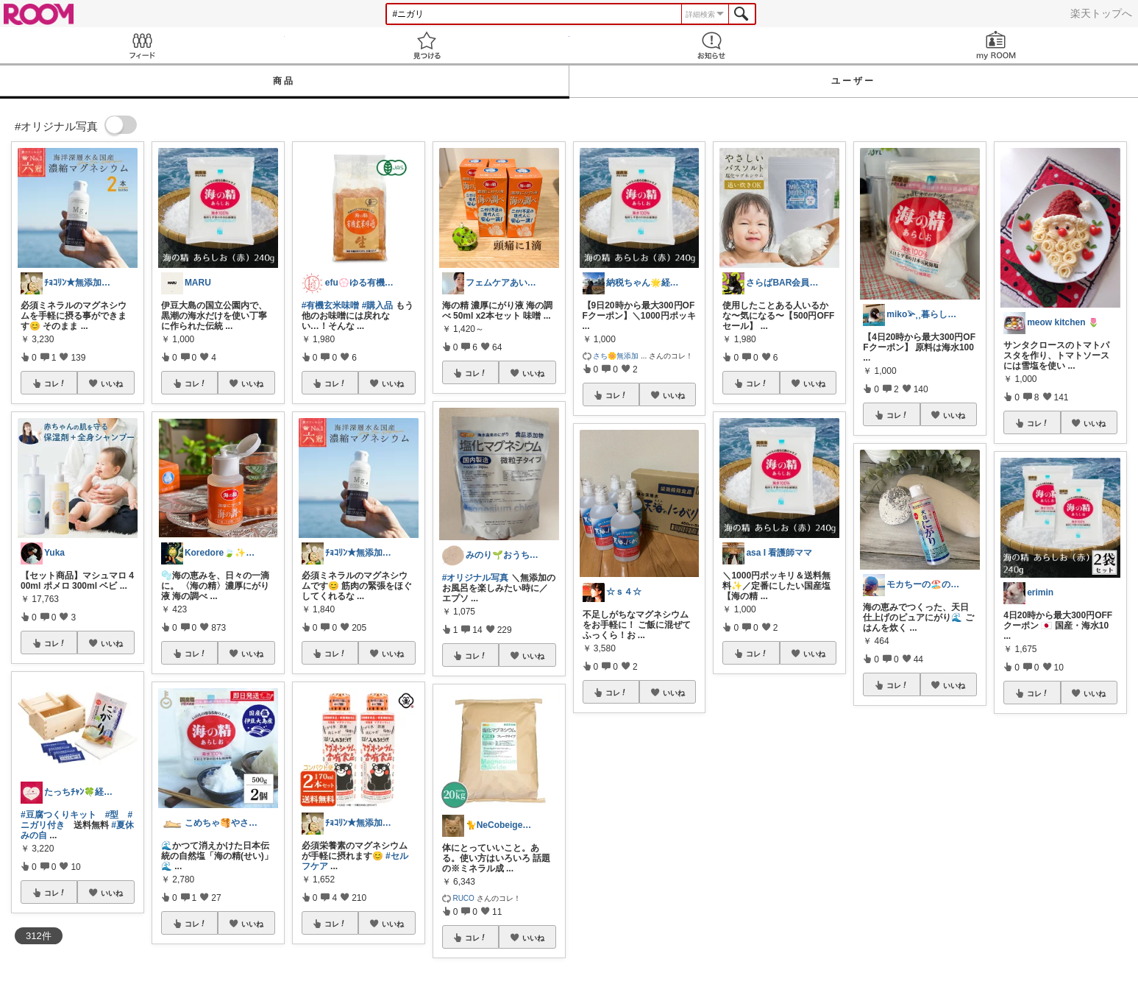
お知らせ (711, 45)
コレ (55, 383)
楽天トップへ (1101, 13)
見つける (427, 45)
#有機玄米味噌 (331, 305)
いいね (112, 383)
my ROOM (995, 45)
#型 (112, 815)
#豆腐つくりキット (58, 815)
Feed (142, 45)
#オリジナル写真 (475, 578)
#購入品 (378, 305)
